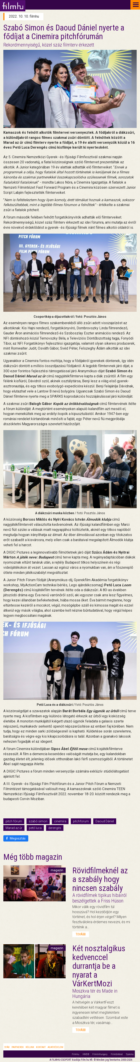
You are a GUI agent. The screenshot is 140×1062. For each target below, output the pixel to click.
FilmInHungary (100, 1054)
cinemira (60, 821)
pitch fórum (14, 821)
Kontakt (41, 1047)
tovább (81, 934)
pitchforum (81, 821)
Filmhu (75, 1054)
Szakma (130, 1054)
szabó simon (38, 821)
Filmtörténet (117, 1054)
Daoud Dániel (104, 821)
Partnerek (18, 1047)
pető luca (35, 828)
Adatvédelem (55, 1047)
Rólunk (30, 1047)
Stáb (7, 1047)
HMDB (86, 1054)
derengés (54, 828)
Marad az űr (14, 828)
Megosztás (16, 838)
